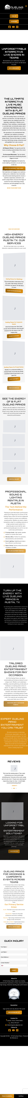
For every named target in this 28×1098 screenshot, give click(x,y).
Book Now (14, 21)
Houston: (8, 917)
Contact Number (5, 962)
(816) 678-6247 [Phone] (15, 1022)
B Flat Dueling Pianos (16, 1036)
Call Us (14, 16)
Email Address (5, 957)
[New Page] (14, 993)
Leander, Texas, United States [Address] (15, 1020)
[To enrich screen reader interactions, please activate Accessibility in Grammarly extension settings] (14, 52)
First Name (4, 947)
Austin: (7, 911)
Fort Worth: (12, 920)
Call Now (21, 1096)
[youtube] (14, 27)
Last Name (4, 952)
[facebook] (10, 27)
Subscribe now (14, 849)
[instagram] (18, 27)
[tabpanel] (14, 778)
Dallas (8, 920)
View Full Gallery (14, 484)
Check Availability (7, 1096)
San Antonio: (10, 914)
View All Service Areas (14, 923)
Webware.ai (15, 1038)
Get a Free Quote (14, 68)
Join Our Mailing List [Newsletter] (14, 1012)
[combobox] (2, 965)
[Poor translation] (9, 1056)
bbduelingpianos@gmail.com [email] (15, 1025)
